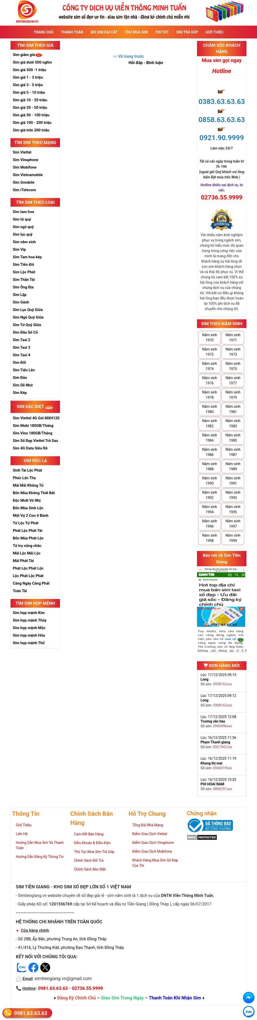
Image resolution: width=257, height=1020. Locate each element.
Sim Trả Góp (187, 32)
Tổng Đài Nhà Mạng (147, 825)
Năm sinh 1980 (209, 409)
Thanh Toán (72, 32)
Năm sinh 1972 (209, 351)
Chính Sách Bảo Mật (90, 869)
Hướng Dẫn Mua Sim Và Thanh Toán (40, 845)
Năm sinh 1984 (209, 437)
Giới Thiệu (214, 32)
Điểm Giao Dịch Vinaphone (153, 843)
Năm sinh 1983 (232, 423)
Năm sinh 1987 (232, 452)
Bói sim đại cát (104, 32)
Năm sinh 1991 (232, 480)
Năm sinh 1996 (209, 523)
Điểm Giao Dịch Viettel (149, 834)
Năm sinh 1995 (232, 509)
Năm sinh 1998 (209, 538)
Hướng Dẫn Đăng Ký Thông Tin (39, 857)
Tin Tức (162, 32)
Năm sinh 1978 (209, 394)
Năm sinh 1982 (209, 423)
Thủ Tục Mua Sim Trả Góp (94, 852)
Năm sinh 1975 (232, 366)
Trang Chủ (43, 32)
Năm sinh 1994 (209, 509)
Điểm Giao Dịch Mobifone (152, 851)
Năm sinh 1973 (232, 351)
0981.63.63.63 (30, 1012)
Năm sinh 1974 (209, 366)
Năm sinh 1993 (232, 495)
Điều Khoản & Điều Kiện (92, 843)
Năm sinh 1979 (232, 394)
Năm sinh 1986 (209, 452)
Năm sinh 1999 (232, 538)
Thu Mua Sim (136, 32)
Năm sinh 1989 (232, 466)
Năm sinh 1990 (209, 480)
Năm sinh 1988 (209, 466)
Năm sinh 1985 (232, 437)
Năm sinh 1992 (209, 495)
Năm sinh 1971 (232, 337)
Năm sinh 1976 (209, 380)
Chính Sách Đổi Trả (89, 860)
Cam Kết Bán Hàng (88, 834)
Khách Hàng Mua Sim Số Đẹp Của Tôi (155, 863)
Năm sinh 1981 (232, 409)
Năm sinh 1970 (209, 337)
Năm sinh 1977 (232, 380)
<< (128, 56)
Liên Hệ (22, 834)
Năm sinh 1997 (232, 523)
